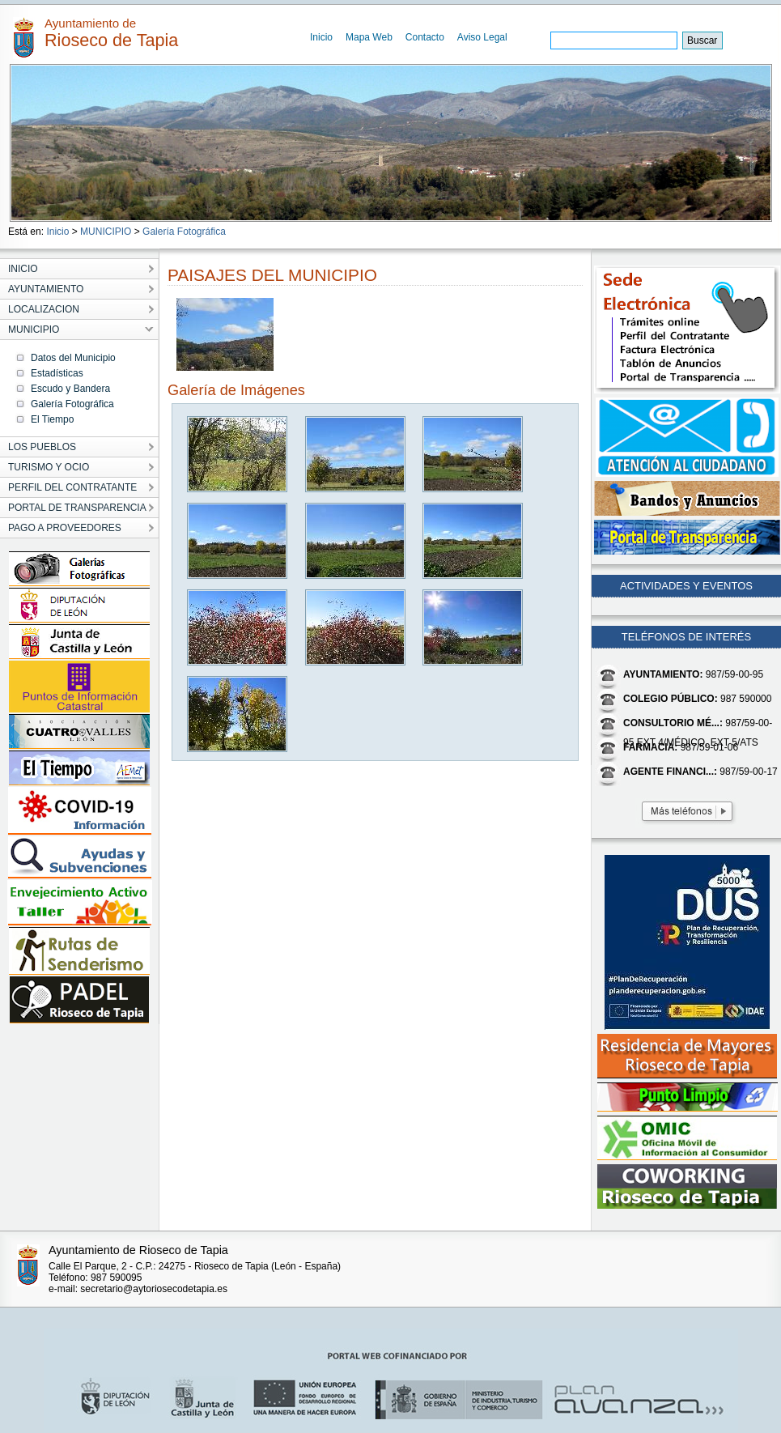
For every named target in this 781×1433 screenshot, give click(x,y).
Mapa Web (369, 37)
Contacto (424, 37)
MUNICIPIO (105, 231)
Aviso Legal (482, 37)
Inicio (321, 37)
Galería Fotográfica (184, 231)
